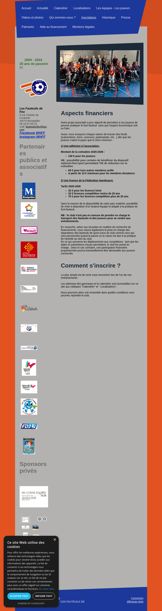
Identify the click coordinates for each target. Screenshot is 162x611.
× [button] (54, 539)
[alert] (31, 571)
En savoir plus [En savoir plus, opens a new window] (46, 588)
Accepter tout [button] (19, 596)
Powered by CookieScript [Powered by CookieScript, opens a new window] (31, 603)
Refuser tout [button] (43, 596)
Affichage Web (135, 601)
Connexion (137, 598)
